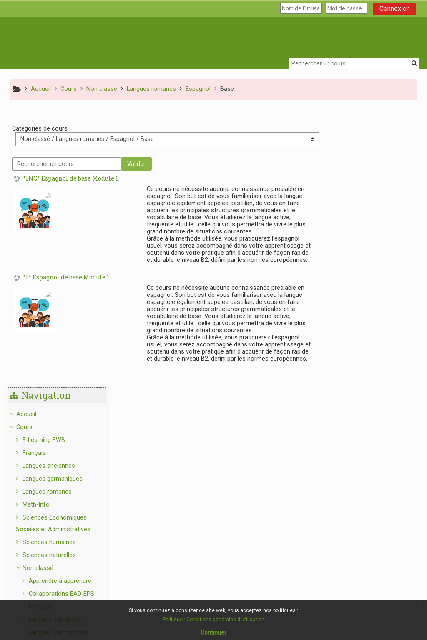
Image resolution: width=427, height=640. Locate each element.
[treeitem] (373, 351)
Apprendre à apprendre (380, 307)
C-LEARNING (366, 549)
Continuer (213, 632)
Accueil (346, 140)
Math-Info (356, 231)
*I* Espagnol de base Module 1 (66, 277)
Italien (363, 460)
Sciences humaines (369, 268)
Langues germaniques (373, 205)
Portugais (368, 473)
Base (368, 398)
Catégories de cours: (40, 129)
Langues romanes (367, 218)
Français (354, 179)
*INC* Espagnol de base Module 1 (70, 179)
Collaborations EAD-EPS (381, 320)
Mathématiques (370, 485)
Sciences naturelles (369, 281)
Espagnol (367, 385)
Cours (344, 153)
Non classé (358, 294)
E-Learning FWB (364, 166)
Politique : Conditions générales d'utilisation (213, 619)
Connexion (394, 9)
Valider (136, 164)
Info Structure (362, 562)
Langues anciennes (369, 192)
